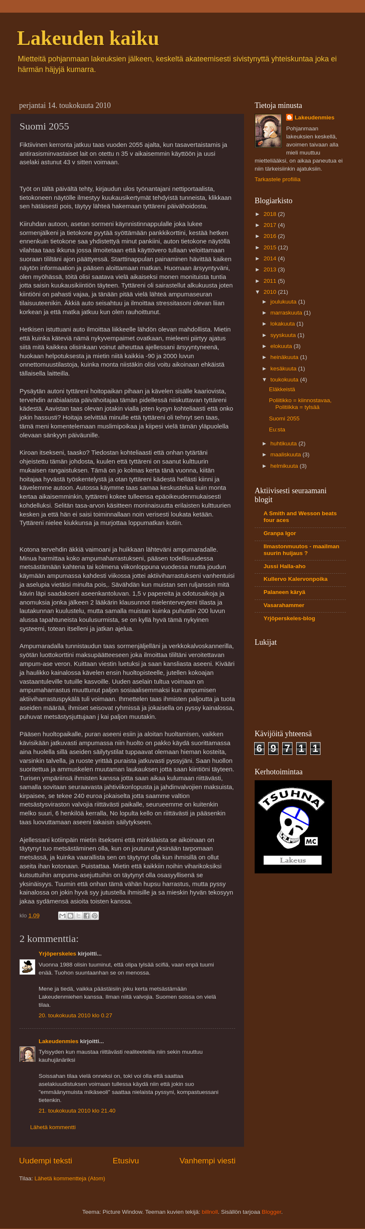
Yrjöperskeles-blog (289, 618)
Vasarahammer (284, 605)
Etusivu (126, 1160)
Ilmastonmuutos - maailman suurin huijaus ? (302, 549)
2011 (271, 281)
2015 (271, 247)
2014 (271, 258)
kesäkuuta (284, 368)
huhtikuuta (284, 443)
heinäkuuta (285, 357)
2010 (271, 292)
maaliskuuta (286, 454)
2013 (271, 269)
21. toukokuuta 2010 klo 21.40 (77, 1110)
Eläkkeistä (282, 389)
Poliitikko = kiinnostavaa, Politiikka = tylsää (300, 403)
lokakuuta (283, 323)
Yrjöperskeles (57, 953)
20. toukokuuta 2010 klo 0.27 (75, 1015)
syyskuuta (284, 335)
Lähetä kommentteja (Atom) (69, 1178)
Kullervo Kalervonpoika (296, 579)
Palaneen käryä (284, 592)
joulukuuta (284, 301)
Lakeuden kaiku (88, 38)
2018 (271, 214)
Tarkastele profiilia (277, 179)
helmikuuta (285, 466)
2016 (271, 236)
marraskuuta (287, 312)
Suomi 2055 (284, 418)
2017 (271, 225)
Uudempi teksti (45, 1160)
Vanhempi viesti (208, 1160)
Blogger (271, 1212)
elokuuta (282, 346)
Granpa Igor (280, 533)
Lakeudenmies (59, 1041)
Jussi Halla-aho (285, 566)
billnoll (210, 1212)
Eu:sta (277, 429)
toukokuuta (285, 379)
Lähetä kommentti (53, 1127)
